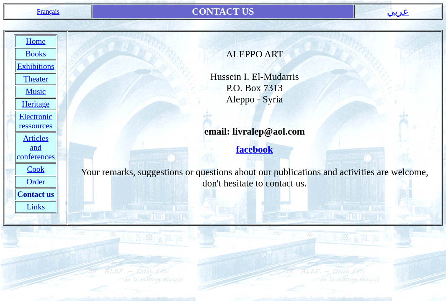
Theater (35, 78)
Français (48, 11)
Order (35, 181)
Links (35, 206)
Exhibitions (35, 66)
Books (36, 53)
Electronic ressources (35, 121)
